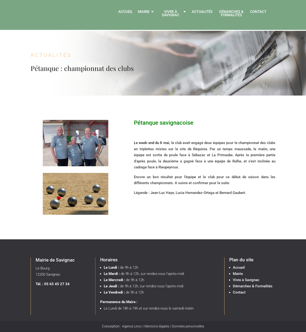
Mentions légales (156, 326)
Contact (258, 12)
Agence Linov (132, 326)
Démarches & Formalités (231, 13)
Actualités (202, 12)
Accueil (125, 12)
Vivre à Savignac (170, 13)
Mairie (143, 12)
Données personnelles (188, 326)
